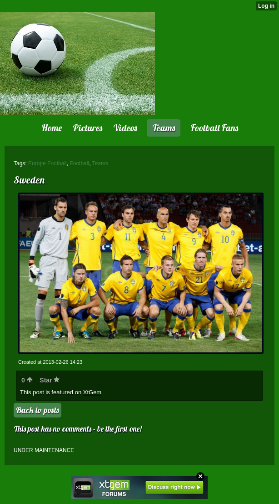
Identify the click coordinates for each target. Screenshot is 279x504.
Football (79, 163)
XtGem (92, 392)
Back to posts (37, 410)
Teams (100, 163)
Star (50, 380)
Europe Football (47, 163)
